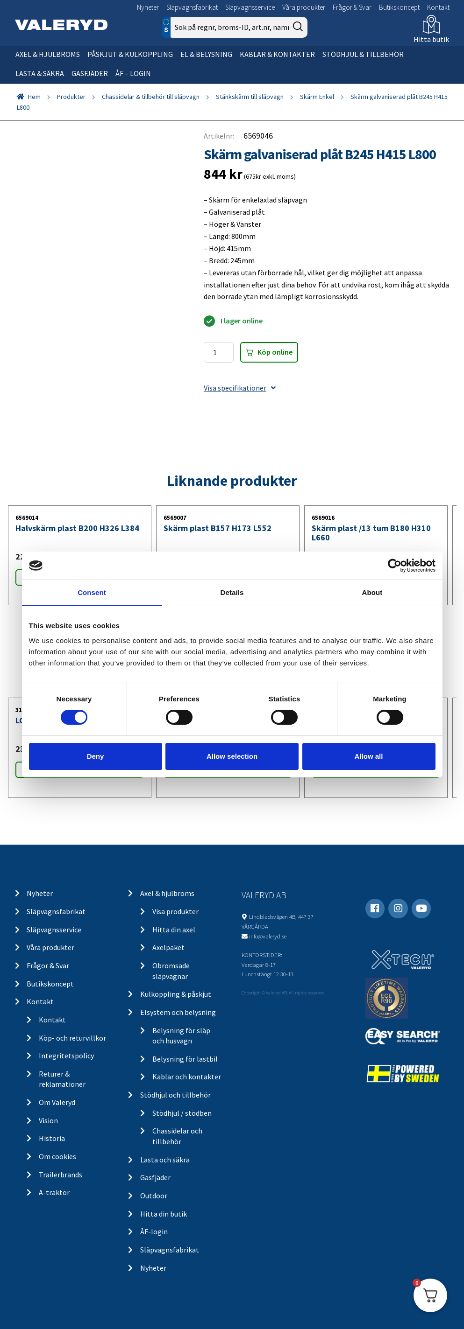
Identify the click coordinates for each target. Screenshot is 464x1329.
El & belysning (206, 54)
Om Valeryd (57, 1102)
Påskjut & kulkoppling (130, 54)
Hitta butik (431, 39)
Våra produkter (303, 7)
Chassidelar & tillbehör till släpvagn (151, 96)
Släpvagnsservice (250, 7)
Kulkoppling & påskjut (175, 994)
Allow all (369, 756)
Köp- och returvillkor (72, 1037)
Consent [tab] (92, 592)
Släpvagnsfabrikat (192, 7)
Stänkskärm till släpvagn (250, 96)
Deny (95, 756)
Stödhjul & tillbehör (363, 54)
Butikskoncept (399, 7)
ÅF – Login (133, 73)
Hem (34, 96)
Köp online (275, 352)
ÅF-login (154, 1231)
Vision (48, 1120)
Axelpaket (168, 947)
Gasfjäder (89, 73)
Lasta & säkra (39, 73)
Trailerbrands (60, 1174)
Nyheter (148, 7)
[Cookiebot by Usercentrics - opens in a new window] (394, 566)
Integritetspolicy (66, 1055)
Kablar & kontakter (277, 54)
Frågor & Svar (352, 7)
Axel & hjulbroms (47, 54)
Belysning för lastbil (185, 1058)
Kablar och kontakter (186, 1076)
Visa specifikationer (240, 387)
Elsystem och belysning (178, 1012)
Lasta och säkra (165, 1159)
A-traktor (54, 1192)
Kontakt (438, 7)
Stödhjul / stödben (182, 1113)
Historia (52, 1138)
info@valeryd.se (267, 936)
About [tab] (372, 592)
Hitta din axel (173, 929)
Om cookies (57, 1156)
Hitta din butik (163, 1213)
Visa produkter (175, 911)
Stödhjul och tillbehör (175, 1094)
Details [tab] (232, 592)
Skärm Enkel (317, 96)
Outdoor (153, 1195)
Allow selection (232, 756)
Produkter (71, 96)
